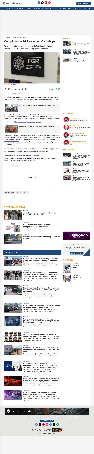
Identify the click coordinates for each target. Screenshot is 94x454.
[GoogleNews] (50, 424)
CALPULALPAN (9, 192)
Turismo (74, 8)
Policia (26, 192)
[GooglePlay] (57, 424)
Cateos (19, 192)
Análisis (35, 8)
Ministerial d (25, 97)
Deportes (80, 8)
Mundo (24, 8)
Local (8, 8)
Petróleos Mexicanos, (33, 158)
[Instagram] (49, 2)
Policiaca (13, 8)
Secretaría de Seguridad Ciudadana (23, 114)
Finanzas (29, 8)
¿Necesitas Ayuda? (47, 420)
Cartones (41, 8)
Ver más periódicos (84, 3)
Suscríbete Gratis (76, 253)
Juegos (86, 8)
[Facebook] (39, 2)
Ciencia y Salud (67, 8)
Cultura (52, 8)
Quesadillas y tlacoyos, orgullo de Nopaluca (26, 155)
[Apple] (54, 424)
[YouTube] (46, 2)
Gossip (47, 8)
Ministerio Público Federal (11, 141)
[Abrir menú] (4, 9)
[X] (42, 2)
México (19, 8)
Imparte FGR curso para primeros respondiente (28, 122)
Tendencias (58, 8)
